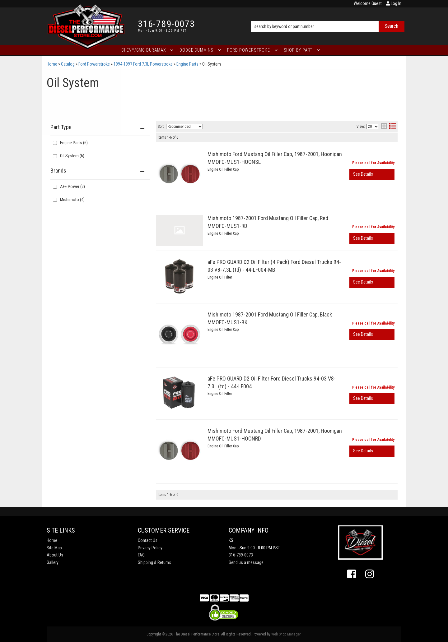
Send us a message (246, 562)
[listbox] (184, 126)
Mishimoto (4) (72, 199)
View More (371, 174)
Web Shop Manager (286, 634)
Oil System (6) (72, 155)
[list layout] (392, 126)
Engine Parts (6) (74, 142)
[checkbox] (55, 187)
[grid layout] (383, 126)
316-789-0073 (241, 554)
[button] (327, 17)
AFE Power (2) (72, 186)
